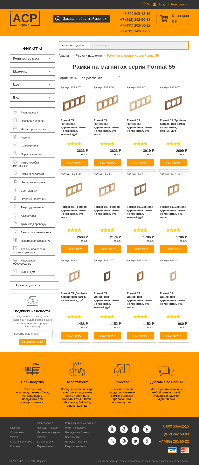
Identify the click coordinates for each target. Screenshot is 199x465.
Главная (15, 13)
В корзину (74, 162)
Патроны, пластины (76, 441)
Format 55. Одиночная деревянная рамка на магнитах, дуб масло (139, 300)
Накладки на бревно (77, 432)
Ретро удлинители (75, 446)
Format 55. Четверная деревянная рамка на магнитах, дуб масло (106, 127)
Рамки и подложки (89, 55)
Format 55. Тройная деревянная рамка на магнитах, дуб (107, 210)
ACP (25, 19)
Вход (161, 4)
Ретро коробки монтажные (80, 423)
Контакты (85, 13)
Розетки (41, 437)
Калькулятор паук (129, 13)
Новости (98, 13)
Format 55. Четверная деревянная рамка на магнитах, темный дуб (73, 127)
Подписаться (32, 342)
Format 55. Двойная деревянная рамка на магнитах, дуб (74, 297)
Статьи (111, 13)
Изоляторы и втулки (48, 432)
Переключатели (46, 446)
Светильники (72, 437)
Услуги (45, 13)
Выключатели (45, 441)
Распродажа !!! (45, 423)
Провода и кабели (47, 427)
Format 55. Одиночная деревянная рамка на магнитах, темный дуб (106, 300)
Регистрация (179, 4)
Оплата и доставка (64, 13)
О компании (30, 13)
